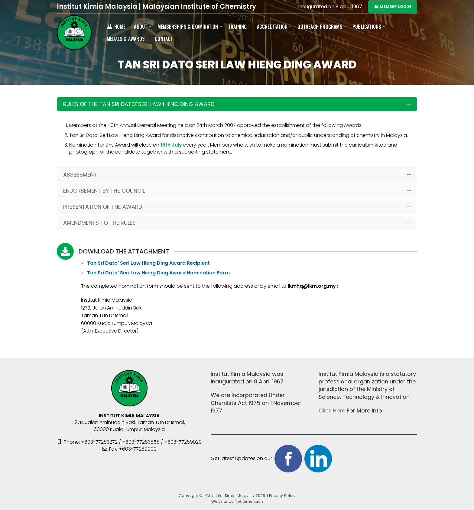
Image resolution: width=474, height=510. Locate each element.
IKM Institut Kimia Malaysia (229, 495)
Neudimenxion (249, 501)
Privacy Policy (282, 495)
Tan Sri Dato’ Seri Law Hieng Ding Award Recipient (149, 263)
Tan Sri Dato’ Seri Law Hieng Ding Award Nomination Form (158, 272)
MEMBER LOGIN (392, 6)
